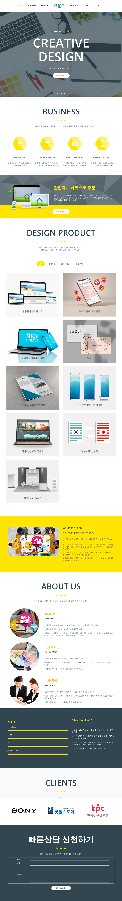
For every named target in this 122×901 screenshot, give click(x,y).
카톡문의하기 (61, 75)
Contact (100, 6)
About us (74, 6)
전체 (40, 264)
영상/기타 (79, 264)
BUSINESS (32, 6)
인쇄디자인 (65, 264)
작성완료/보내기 (61, 888)
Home (22, 5)
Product (45, 6)
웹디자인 (51, 264)
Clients (87, 6)
